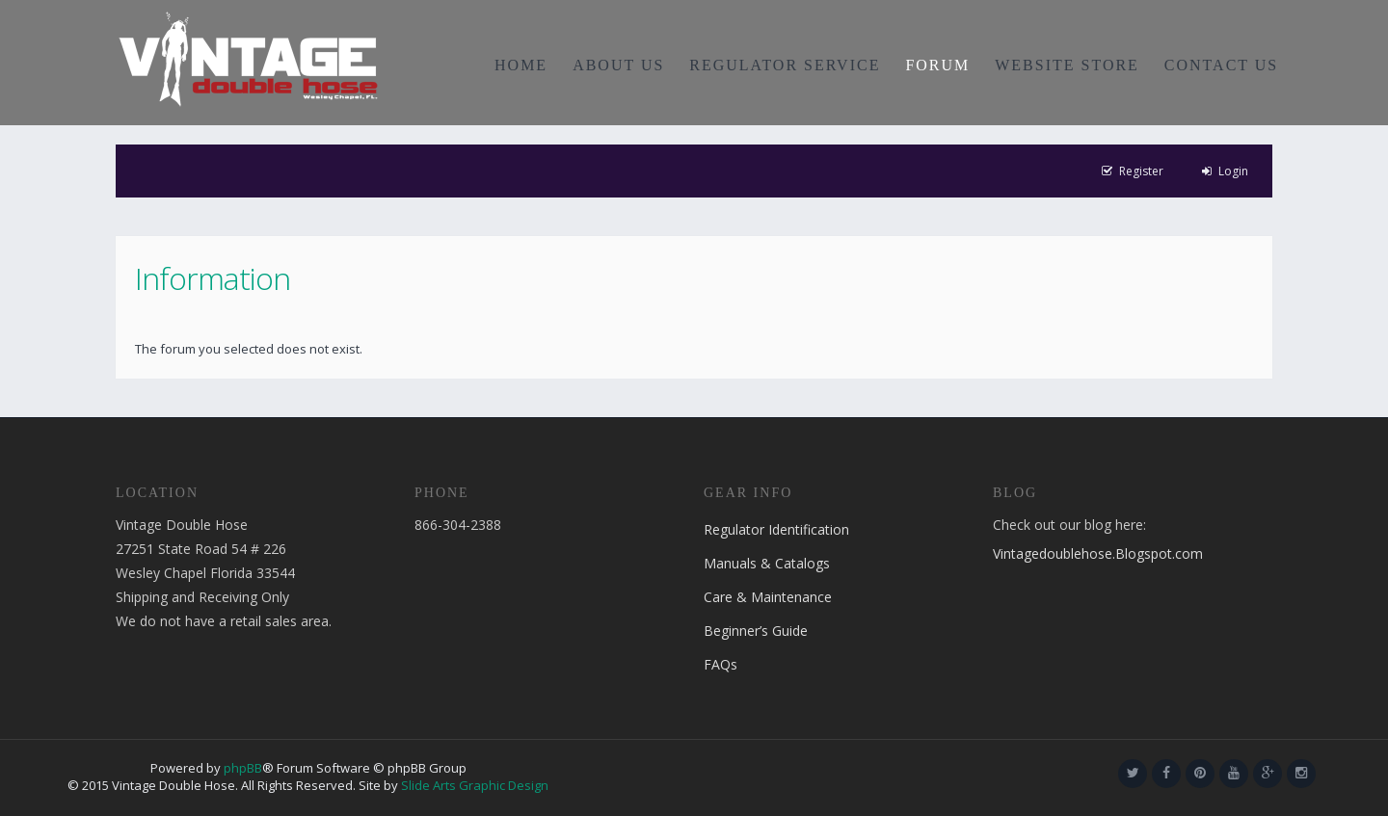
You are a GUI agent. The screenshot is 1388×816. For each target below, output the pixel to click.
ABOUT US (618, 65)
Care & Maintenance (768, 597)
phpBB (243, 768)
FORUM (937, 65)
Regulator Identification (776, 529)
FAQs (720, 664)
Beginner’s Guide (756, 630)
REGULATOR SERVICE (784, 65)
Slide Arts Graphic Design (474, 785)
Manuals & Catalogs (767, 563)
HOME (520, 65)
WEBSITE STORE (1067, 65)
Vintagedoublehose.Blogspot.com (1098, 553)
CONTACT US (1221, 65)
